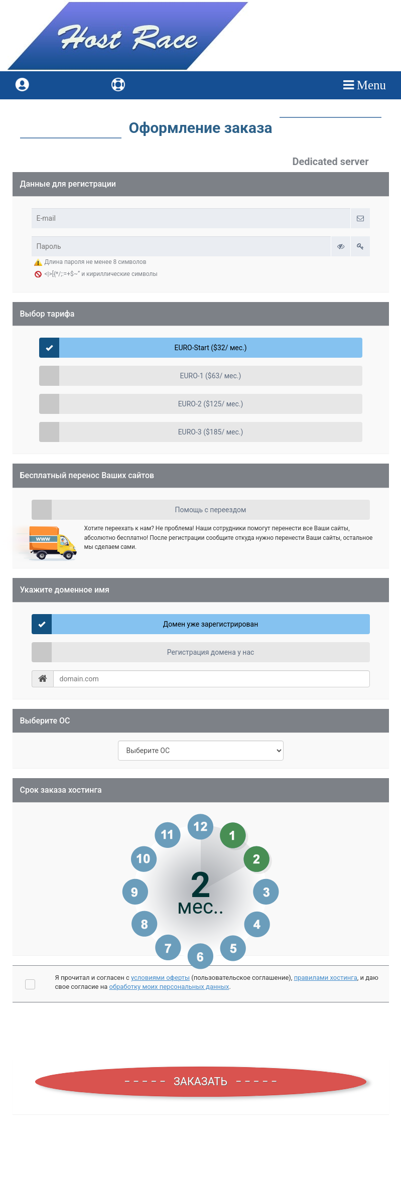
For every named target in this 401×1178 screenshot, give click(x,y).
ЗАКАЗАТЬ (200, 1081)
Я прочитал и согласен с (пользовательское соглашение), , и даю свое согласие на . (216, 982)
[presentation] (200, 1032)
